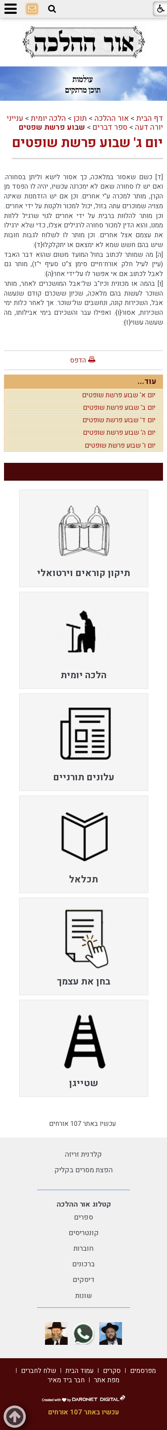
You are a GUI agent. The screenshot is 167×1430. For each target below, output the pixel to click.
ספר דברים (110, 127)
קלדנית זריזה (83, 1154)
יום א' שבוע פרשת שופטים (118, 395)
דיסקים (83, 1279)
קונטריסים (84, 1233)
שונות (83, 1295)
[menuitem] (83, 538)
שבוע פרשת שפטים (52, 127)
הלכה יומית (48, 118)
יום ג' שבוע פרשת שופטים (87, 143)
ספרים (83, 1217)
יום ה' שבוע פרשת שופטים (119, 432)
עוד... (147, 381)
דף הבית (149, 118)
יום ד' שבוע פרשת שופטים (118, 420)
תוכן (80, 118)
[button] (52, 9)
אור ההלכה (111, 118)
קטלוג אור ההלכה (84, 1204)
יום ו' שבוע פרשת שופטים (120, 445)
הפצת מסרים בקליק (83, 1170)
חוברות (83, 1248)
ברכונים (83, 1264)
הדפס (78, 360)
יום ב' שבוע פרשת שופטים (119, 407)
